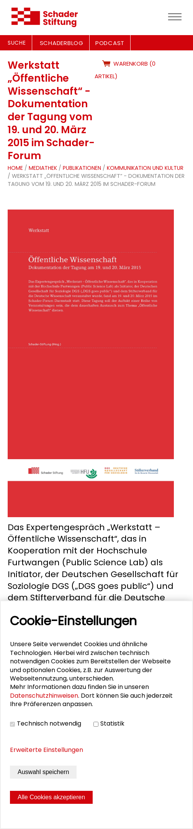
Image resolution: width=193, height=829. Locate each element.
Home (15, 168)
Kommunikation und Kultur (145, 168)
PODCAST (109, 43)
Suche (17, 43)
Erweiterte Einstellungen (46, 749)
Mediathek (43, 168)
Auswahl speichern (43, 772)
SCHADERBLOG (61, 43)
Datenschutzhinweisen (44, 695)
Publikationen (82, 168)
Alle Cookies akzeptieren (51, 797)
